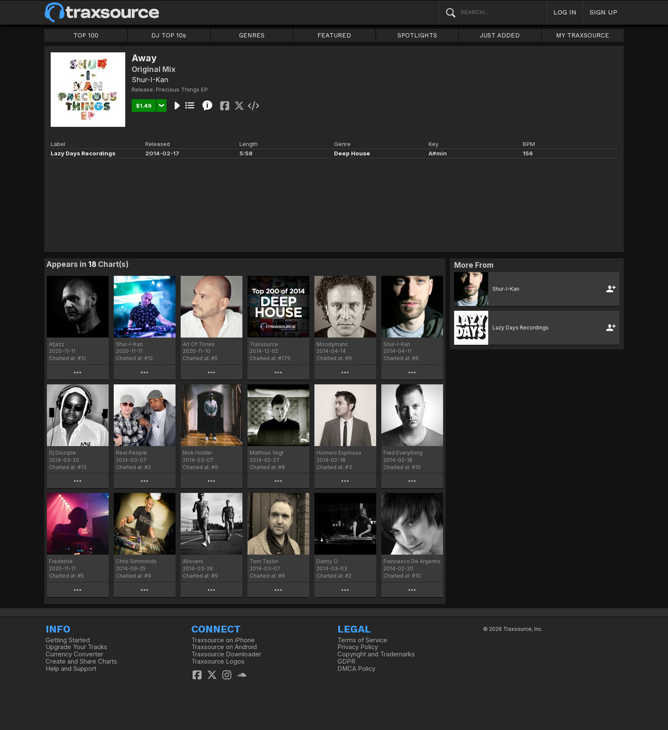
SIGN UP (603, 12)
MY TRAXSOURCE (582, 35)
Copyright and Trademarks (376, 654)
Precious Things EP (182, 89)
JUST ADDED (500, 35)
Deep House (352, 153)
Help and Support (71, 669)
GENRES (252, 35)
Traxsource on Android (224, 647)
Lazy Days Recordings (83, 153)
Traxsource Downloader (226, 654)
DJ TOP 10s (168, 35)
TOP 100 (85, 35)
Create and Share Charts (81, 661)
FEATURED (334, 35)
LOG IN (564, 12)
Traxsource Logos (218, 661)
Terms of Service (362, 640)
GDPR (346, 661)
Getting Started (68, 640)
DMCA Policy (356, 669)
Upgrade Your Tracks (76, 647)
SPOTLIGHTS (417, 35)
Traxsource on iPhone (223, 640)
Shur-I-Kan (150, 79)
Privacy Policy (357, 647)
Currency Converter (74, 654)
